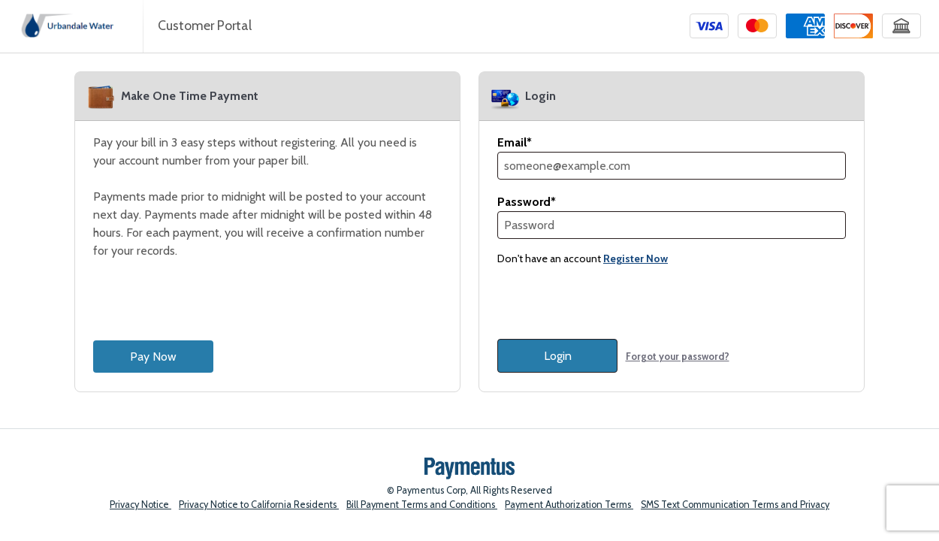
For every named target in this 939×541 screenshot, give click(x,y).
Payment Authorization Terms (569, 504)
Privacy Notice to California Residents (259, 504)
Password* (526, 202)
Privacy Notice (140, 504)
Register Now (635, 258)
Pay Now (153, 356)
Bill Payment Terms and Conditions (421, 504)
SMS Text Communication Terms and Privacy (735, 504)
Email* (514, 142)
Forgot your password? (677, 356)
